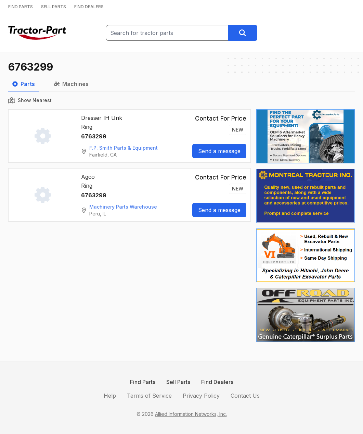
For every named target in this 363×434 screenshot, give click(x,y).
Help (110, 395)
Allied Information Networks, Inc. (191, 414)
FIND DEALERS (89, 6)
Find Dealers (217, 382)
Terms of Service (149, 395)
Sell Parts (178, 382)
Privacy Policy (201, 395)
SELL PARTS (53, 6)
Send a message (219, 151)
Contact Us (245, 395)
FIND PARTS (20, 6)
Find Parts (142, 382)
